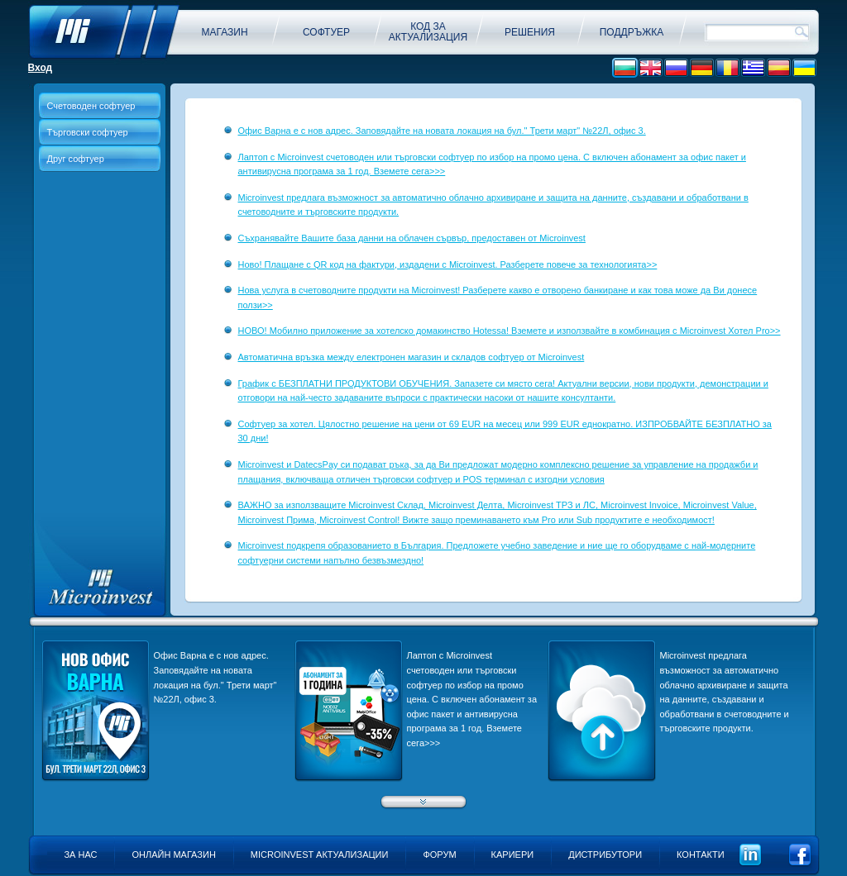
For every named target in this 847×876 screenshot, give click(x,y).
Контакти (701, 854)
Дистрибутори (605, 854)
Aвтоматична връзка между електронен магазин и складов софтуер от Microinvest (411, 357)
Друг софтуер (75, 159)
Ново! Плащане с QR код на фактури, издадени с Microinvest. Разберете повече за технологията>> (448, 264)
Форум (439, 854)
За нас (80, 854)
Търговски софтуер (87, 132)
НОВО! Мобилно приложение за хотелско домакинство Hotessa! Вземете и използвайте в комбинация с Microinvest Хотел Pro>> (509, 331)
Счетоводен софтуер (91, 106)
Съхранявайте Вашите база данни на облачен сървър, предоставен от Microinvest (412, 238)
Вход (40, 68)
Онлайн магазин (173, 854)
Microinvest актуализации (320, 854)
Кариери (512, 854)
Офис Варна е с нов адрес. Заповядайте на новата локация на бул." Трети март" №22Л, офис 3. (442, 131)
